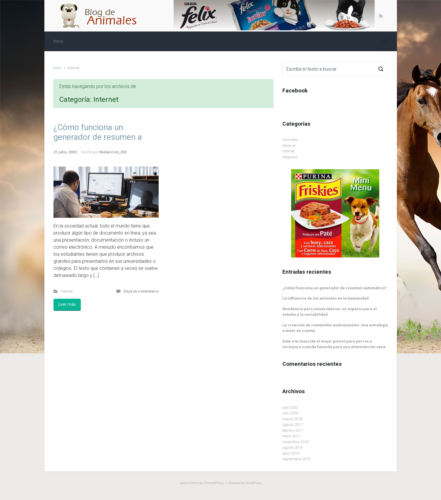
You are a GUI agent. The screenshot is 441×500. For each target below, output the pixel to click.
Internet (67, 291)
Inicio (57, 68)
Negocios (289, 157)
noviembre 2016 (295, 442)
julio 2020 (290, 413)
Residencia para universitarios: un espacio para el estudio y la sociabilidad (329, 312)
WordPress (253, 483)
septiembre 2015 (296, 459)
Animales (290, 139)
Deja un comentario (141, 291)
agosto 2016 (292, 447)
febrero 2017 (292, 430)
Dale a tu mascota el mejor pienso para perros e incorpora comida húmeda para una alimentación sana (333, 344)
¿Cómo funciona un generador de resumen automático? (334, 288)
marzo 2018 (292, 419)
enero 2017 (291, 436)
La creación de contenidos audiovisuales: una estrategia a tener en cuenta (335, 328)
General (288, 145)
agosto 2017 (292, 424)
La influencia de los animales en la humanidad (325, 298)
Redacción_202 (113, 152)
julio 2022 (290, 407)
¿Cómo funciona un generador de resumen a (97, 132)
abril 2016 (290, 453)
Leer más (67, 304)
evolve (184, 483)
